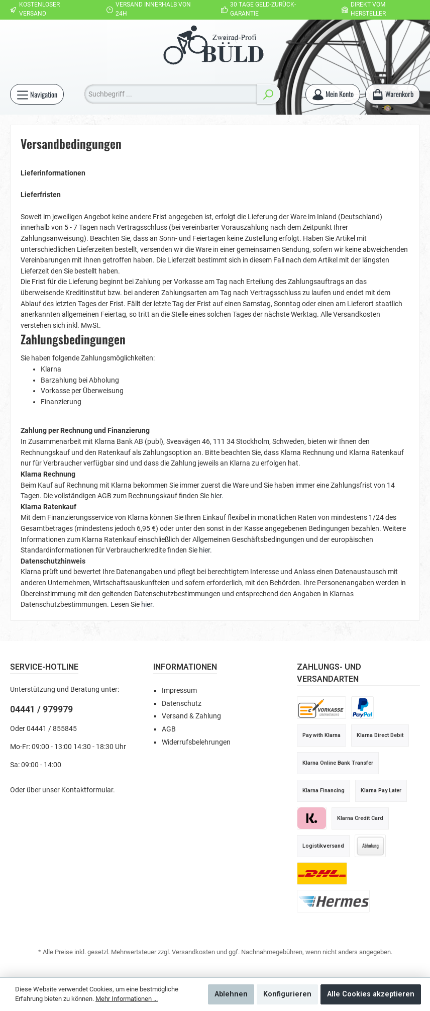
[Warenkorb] (392, 94)
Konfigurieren (287, 994)
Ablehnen (231, 994)
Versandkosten (193, 952)
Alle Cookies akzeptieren (370, 994)
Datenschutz (181, 703)
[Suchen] (268, 94)
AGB (169, 729)
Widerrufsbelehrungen (196, 742)
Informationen (185, 667)
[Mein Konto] (332, 94)
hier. (217, 496)
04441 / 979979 (41, 709)
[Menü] (37, 94)
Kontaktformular (87, 790)
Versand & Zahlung (191, 716)
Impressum (179, 690)
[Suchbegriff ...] (170, 94)
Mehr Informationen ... (126, 998)
